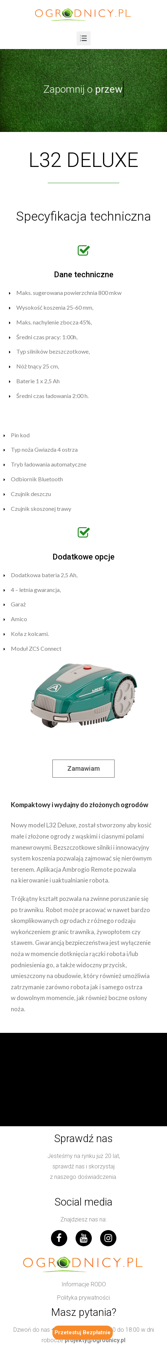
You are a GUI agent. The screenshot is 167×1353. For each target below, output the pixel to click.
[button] (83, 769)
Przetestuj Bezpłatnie (83, 1332)
